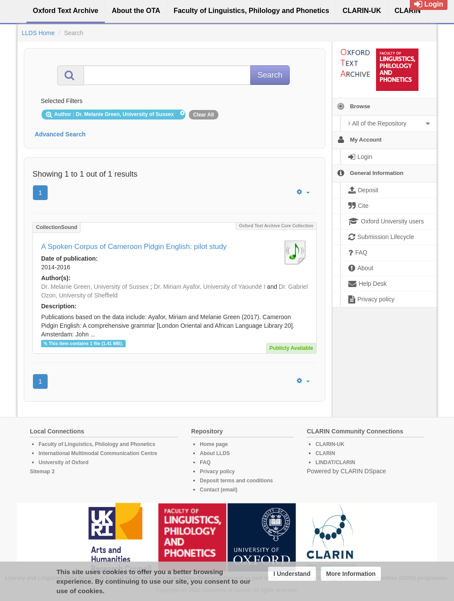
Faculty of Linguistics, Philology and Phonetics (97, 444)
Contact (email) (218, 490)
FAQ (205, 462)
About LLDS (215, 453)
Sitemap (40, 472)
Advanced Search (60, 134)
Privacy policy (217, 472)
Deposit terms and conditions (236, 481)
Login (428, 4)
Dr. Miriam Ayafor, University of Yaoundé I (210, 286)
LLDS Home (38, 32)
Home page (214, 444)
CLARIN (325, 453)
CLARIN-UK (329, 444)
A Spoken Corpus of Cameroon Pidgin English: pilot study (134, 246)
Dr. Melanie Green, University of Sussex (95, 286)
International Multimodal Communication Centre (98, 453)
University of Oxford (63, 462)
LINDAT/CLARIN (335, 462)
